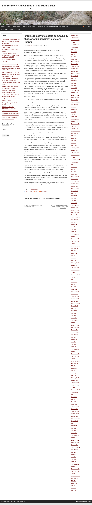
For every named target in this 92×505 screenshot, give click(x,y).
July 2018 (73, 251)
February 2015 (75, 349)
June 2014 (74, 368)
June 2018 (74, 253)
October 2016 (74, 301)
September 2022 (75, 131)
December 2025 (75, 37)
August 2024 (74, 76)
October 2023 (74, 100)
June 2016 (74, 310)
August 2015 (74, 334)
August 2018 (74, 248)
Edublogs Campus (86, 501)
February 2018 (75, 263)
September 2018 (75, 246)
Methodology (16, 26)
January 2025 (74, 64)
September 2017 (75, 274)
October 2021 (74, 157)
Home (2, 26)
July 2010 (73, 481)
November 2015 (75, 327)
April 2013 (73, 402)
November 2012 (75, 413)
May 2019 (73, 227)
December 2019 (75, 210)
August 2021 (74, 162)
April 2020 (73, 200)
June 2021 (74, 167)
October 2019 (74, 215)
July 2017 (73, 279)
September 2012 (75, 418)
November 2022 (75, 126)
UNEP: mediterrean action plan (10, 111)
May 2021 (73, 169)
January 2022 (74, 150)
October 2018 (74, 243)
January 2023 (74, 121)
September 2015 (75, 332)
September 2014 (75, 361)
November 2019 (75, 212)
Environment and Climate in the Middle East (28, 5)
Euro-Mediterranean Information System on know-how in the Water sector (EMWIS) (11, 68)
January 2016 (74, 322)
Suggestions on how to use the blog (10, 29)
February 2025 (75, 61)
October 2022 (74, 128)
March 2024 (74, 88)
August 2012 (74, 421)
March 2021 (74, 174)
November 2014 (75, 356)
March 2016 (74, 318)
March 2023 (74, 116)
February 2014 (75, 378)
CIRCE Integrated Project (8, 59)
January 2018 (74, 265)
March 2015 (74, 346)
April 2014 (73, 373)
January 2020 (74, 207)
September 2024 (75, 73)
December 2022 (75, 124)
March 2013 (74, 404)
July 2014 (73, 366)
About (8, 26)
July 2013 (73, 394)
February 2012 (75, 435)
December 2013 (75, 382)
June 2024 (74, 80)
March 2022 (74, 145)
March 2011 (74, 461)
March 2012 (74, 433)
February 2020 (75, 205)
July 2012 (73, 423)
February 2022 (75, 147)
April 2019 (73, 229)
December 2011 (75, 440)
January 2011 (74, 466)
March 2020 (74, 203)
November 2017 (75, 270)
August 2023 (74, 104)
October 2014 (74, 358)
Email (4, 129)
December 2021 (75, 152)
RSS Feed (87, 26)
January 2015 (74, 351)
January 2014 (74, 380)
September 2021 (75, 159)
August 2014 (74, 363)
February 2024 (75, 90)
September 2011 (75, 447)
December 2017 (75, 267)
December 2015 (75, 325)
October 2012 (74, 416)
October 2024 (74, 71)
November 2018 (75, 241)
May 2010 (73, 485)
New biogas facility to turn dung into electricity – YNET (33, 206)
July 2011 (73, 452)
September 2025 (75, 44)
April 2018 (73, 258)
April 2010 (73, 488)
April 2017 (73, 286)
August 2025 (74, 47)
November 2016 (75, 298)
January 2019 (74, 236)
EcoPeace (4, 61)
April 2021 (73, 171)
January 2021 (74, 179)
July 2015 (73, 337)
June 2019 (74, 224)
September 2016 (75, 303)
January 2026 (74, 35)
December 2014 (75, 354)
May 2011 (73, 457)
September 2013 (75, 390)
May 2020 (73, 198)
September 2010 (75, 476)
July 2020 (73, 193)
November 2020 (75, 183)
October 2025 (74, 42)
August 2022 (74, 133)
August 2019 (74, 219)
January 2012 (74, 437)
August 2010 (74, 478)
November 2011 (75, 442)
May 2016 (73, 313)
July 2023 (73, 107)
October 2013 (74, 387)
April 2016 (73, 315)
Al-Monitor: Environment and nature (11, 39)
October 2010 (74, 473)
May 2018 (73, 255)
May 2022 (73, 140)
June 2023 (74, 109)
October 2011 (74, 445)
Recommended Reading (29, 26)
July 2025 (73, 49)
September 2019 (75, 217)
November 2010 (75, 471)
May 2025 (73, 54)
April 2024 (73, 85)
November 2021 (75, 155)
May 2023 (73, 112)
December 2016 (75, 296)
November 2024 (75, 68)
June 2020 (74, 195)
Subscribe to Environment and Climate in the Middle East (53, 26)
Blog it (36, 191)
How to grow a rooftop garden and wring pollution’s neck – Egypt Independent (59, 207)
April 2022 (73, 143)
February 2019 (75, 234)
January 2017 (74, 294)
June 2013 (74, 397)
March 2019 (74, 231)
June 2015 (74, 339)
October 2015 (74, 330)
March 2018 (74, 260)
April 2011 (73, 459)
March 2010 (74, 490)
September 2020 (75, 188)
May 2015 (73, 342)
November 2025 (75, 40)
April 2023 (73, 114)
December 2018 (75, 239)
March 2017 (74, 289)
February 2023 (75, 119)
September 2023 (75, 102)
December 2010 (75, 469)
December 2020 (75, 181)
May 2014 (73, 370)
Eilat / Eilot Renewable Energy (10, 64)
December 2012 (75, 411)
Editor (31, 45)
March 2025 (74, 59)
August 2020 (74, 191)
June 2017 (74, 282)
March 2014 (74, 375)
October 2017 (74, 272)
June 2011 (74, 454)
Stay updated (44, 191)
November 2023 (75, 97)
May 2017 (73, 284)
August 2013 (74, 392)
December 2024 (75, 66)
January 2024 (74, 92)
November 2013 (75, 385)
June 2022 (74, 138)
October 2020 (74, 186)
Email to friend (29, 191)
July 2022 (73, 135)
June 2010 (74, 483)
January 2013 (74, 409)
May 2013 (73, 399)
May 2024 (73, 83)
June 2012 (74, 425)
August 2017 (74, 277)
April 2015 (73, 344)
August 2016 (74, 306)
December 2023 (75, 95)
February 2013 (75, 406)
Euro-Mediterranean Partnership (10, 72)
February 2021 (75, 176)
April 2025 (73, 56)
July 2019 (73, 222)
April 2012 (73, 430)
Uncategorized (34, 189)
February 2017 (75, 291)
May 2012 (73, 428)
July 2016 (73, 308)
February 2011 (75, 464)
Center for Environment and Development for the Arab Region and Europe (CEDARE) (10, 55)
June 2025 (74, 52)
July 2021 (73, 164)
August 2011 (74, 449)
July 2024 (73, 78)
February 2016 (75, 320)
